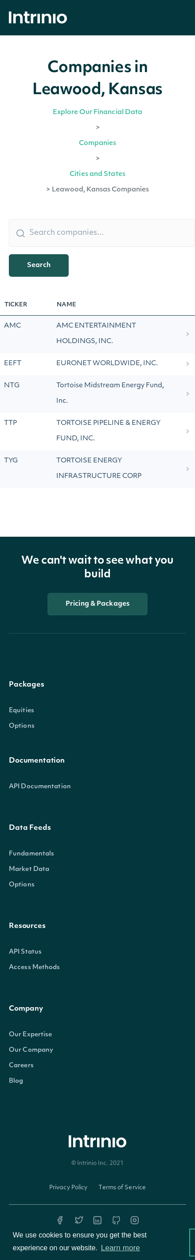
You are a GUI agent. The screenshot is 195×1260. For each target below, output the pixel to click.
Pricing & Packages (97, 604)
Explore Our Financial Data (98, 112)
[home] (40, 18)
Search (39, 265)
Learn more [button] (120, 1248)
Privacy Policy (68, 1188)
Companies (98, 143)
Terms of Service (122, 1188)
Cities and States (97, 174)
